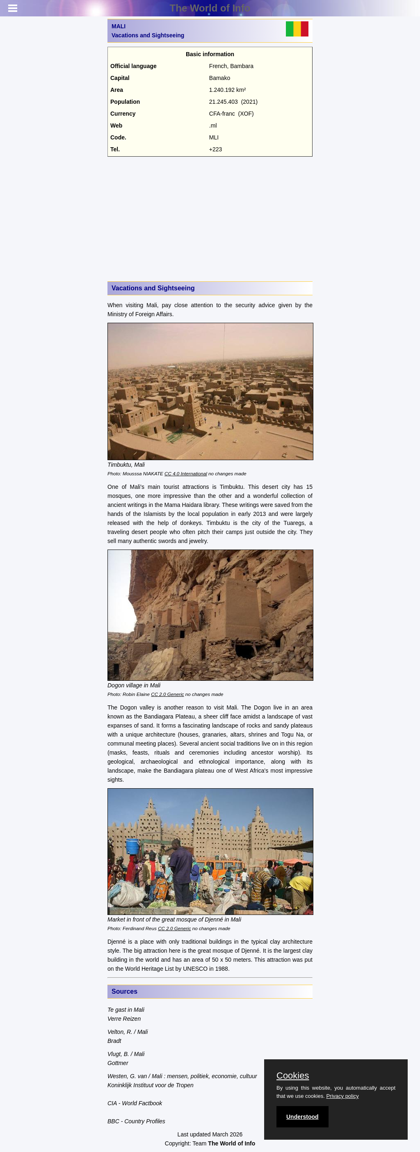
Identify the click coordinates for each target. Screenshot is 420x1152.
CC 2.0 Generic (167, 694)
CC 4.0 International (185, 473)
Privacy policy (342, 1096)
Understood (302, 1116)
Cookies (292, 1076)
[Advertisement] (210, 218)
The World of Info (210, 8)
